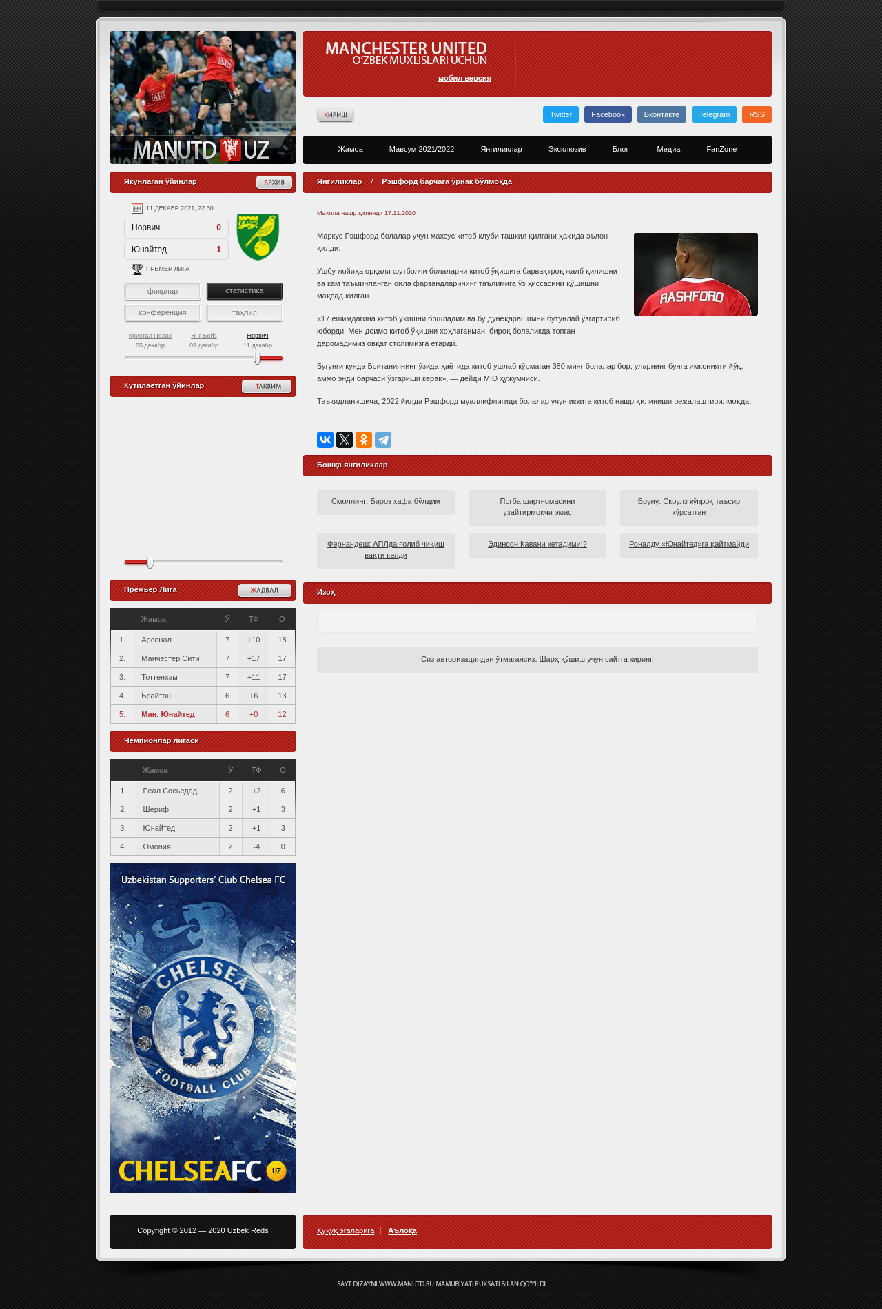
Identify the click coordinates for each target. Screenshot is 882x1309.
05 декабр (150, 340)
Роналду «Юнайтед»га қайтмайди (689, 544)
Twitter (561, 114)
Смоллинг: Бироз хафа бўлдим (385, 501)
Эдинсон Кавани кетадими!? (537, 544)
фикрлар (162, 291)
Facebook (607, 114)
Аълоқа (402, 1231)
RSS (757, 114)
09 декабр (203, 340)
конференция (162, 312)
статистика (244, 290)
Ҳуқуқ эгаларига (345, 1231)
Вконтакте (661, 114)
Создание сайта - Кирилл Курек (441, 1284)
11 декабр (257, 340)
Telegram (714, 114)
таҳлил (244, 312)
